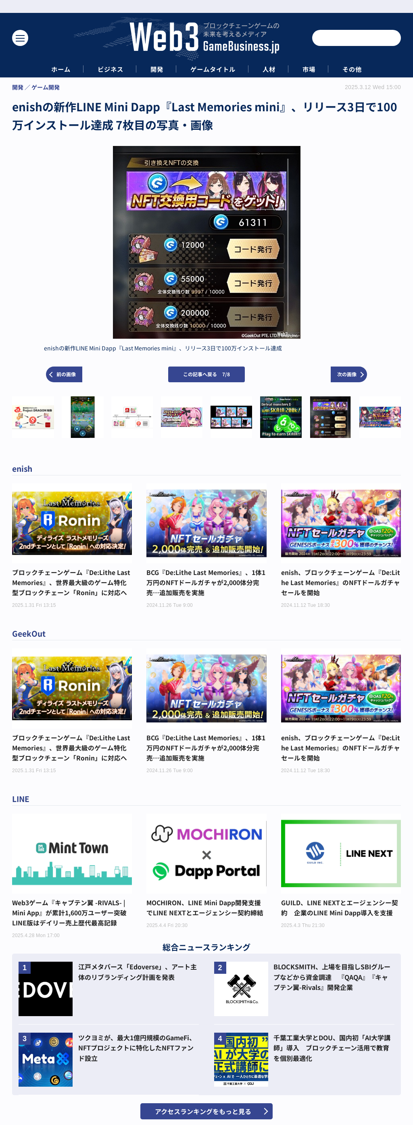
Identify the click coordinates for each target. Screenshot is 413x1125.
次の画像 (347, 374)
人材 (273, 69)
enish (23, 468)
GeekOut (29, 635)
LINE (21, 801)
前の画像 (66, 374)
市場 (316, 69)
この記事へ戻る (206, 374)
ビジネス (104, 69)
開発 (154, 69)
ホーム (51, 69)
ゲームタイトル (214, 69)
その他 (362, 69)
